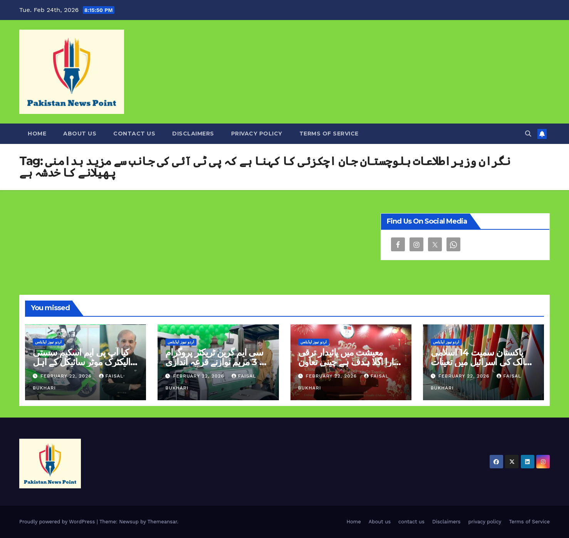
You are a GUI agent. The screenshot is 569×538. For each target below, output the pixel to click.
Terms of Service (329, 133)
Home (37, 133)
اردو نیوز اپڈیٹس (48, 342)
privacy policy (256, 133)
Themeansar (162, 522)
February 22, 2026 (67, 376)
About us (79, 133)
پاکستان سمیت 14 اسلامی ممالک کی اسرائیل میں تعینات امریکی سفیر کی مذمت (482, 362)
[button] (528, 133)
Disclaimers (193, 133)
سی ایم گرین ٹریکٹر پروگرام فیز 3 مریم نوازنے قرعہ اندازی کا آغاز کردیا (217, 362)
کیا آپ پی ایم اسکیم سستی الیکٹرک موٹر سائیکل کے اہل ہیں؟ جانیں (81, 362)
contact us (134, 133)
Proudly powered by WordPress (58, 522)
